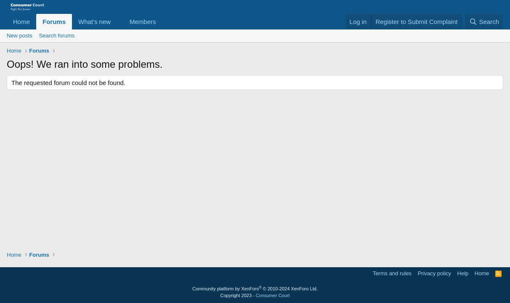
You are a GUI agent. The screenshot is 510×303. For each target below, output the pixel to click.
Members (143, 21)
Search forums (57, 35)
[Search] (484, 21)
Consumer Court (273, 295)
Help (463, 273)
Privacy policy (434, 273)
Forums (54, 21)
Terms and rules (392, 273)
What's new (94, 21)
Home (21, 21)
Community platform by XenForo (255, 288)
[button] (117, 21)
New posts (19, 35)
